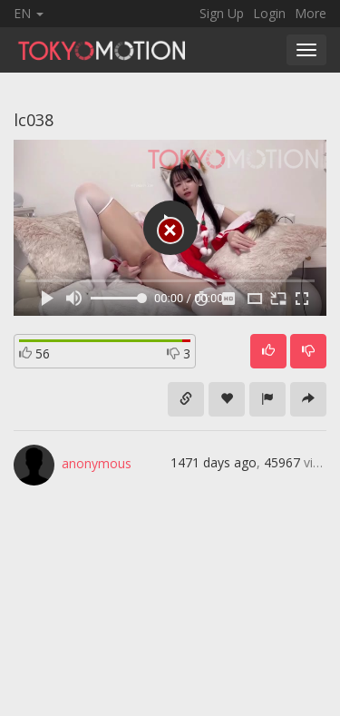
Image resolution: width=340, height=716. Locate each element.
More (310, 13)
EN (29, 13)
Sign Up (221, 13)
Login (269, 13)
